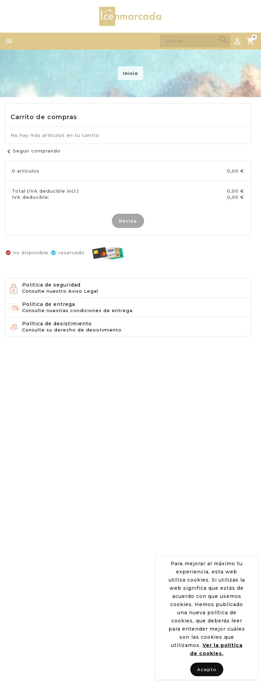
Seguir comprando (32, 150)
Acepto (206, 669)
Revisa (128, 221)
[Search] (195, 40)
